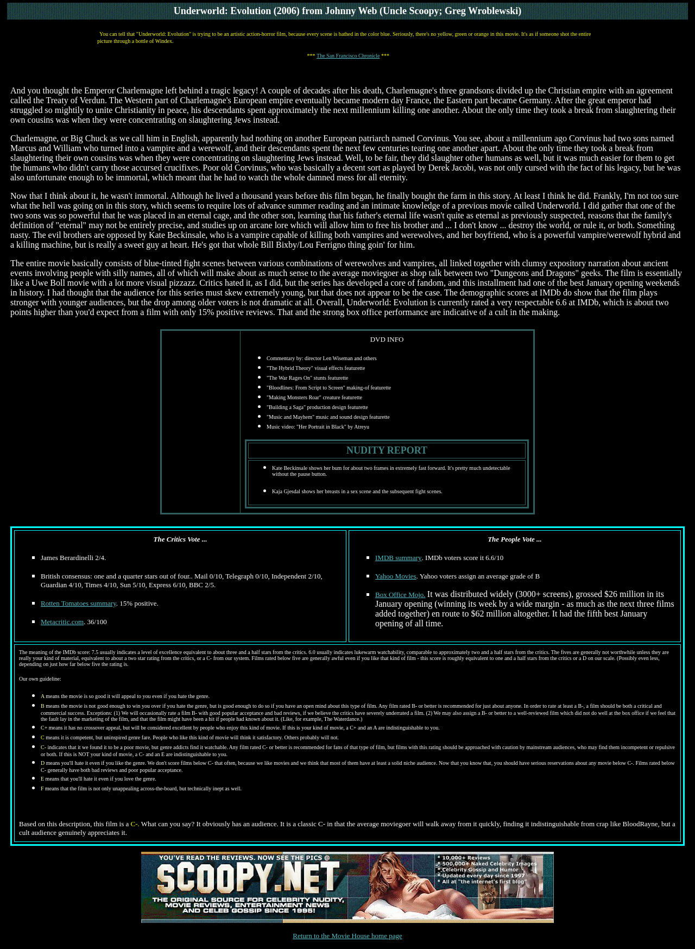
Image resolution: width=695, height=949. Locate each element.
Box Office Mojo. (400, 594)
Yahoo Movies (395, 576)
